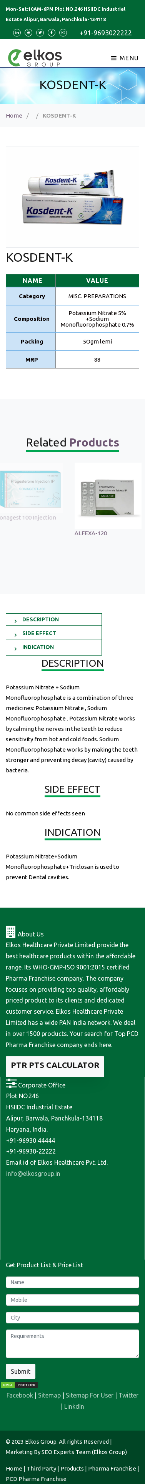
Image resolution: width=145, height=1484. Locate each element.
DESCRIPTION (40, 619)
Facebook (20, 1395)
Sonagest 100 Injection (30, 517)
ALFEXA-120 (94, 533)
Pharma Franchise (112, 1468)
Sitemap (49, 1395)
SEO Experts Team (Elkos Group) (84, 1452)
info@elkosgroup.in (33, 1173)
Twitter (128, 1395)
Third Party (41, 1468)
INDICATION (38, 647)
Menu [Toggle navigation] (125, 58)
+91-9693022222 (106, 33)
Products (72, 1468)
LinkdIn (74, 1406)
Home (14, 115)
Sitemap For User (89, 1395)
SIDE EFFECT (39, 633)
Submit (20, 1371)
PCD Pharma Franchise (36, 1479)
